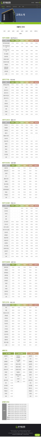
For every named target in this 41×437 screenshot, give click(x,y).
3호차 (15, 31)
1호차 (4, 31)
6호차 (31, 31)
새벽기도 (17, 33)
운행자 (24, 33)
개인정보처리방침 (26, 434)
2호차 (10, 31)
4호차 (20, 31)
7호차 (37, 31)
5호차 (26, 31)
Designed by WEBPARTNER (17, 434)
